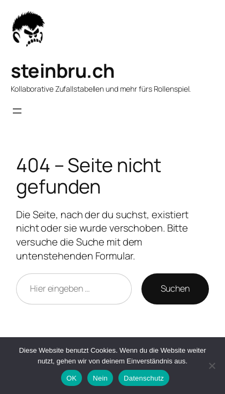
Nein (100, 378)
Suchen (175, 288)
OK (71, 378)
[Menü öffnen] (17, 111)
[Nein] (211, 365)
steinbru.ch (63, 70)
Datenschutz (144, 378)
